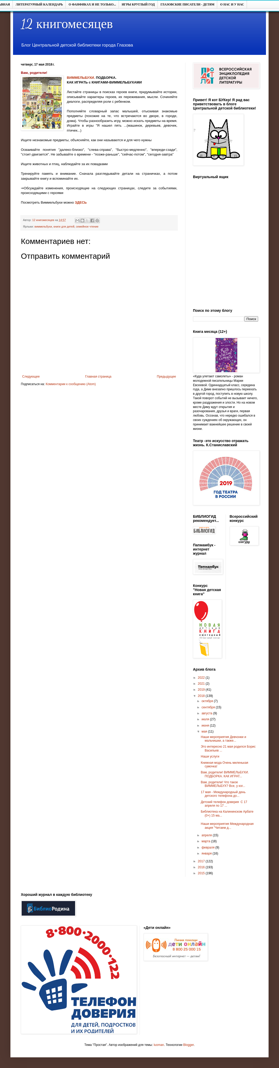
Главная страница (98, 376)
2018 (202, 696)
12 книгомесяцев (67, 24)
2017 (202, 861)
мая (205, 731)
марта (206, 841)
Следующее (31, 376)
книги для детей (63, 226)
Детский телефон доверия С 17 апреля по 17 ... (224, 803)
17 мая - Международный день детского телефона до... (223, 794)
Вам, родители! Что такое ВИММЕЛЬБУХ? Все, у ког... (223, 784)
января (207, 853)
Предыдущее (166, 376)
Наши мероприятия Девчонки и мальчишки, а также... (223, 738)
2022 (202, 677)
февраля (208, 847)
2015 (202, 873)
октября (208, 701)
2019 (202, 689)
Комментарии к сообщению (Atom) (71, 384)
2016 (202, 867)
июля (206, 719)
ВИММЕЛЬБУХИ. (81, 78)
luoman (159, 1045)
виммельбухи (43, 226)
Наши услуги (210, 756)
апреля (207, 835)
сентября (209, 707)
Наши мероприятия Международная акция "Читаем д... (227, 825)
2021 (202, 683)
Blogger (188, 1045)
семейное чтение (87, 226)
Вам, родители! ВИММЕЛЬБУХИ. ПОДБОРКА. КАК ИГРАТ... (225, 774)
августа (207, 713)
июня (206, 725)
